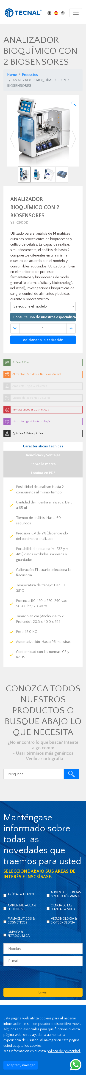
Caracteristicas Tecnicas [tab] (43, 446)
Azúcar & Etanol (21, 894)
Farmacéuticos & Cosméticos (21, 920)
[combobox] (43, 306)
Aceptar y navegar (20, 1065)
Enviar (43, 992)
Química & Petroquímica (19, 934)
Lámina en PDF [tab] (43, 473)
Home (12, 75)
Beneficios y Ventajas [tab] (43, 455)
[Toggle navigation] (75, 12)
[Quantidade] (43, 328)
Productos (30, 75)
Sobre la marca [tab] (43, 464)
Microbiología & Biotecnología (64, 920)
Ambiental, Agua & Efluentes (22, 907)
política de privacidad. (63, 1051)
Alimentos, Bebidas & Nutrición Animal (66, 894)
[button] (12, 138)
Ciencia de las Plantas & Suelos (64, 907)
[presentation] (38, 977)
